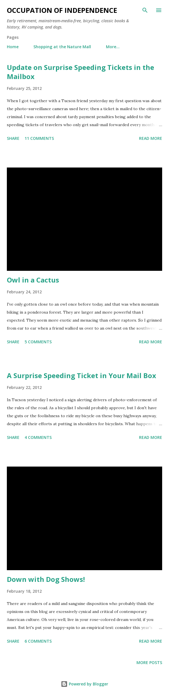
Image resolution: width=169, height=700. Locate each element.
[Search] (145, 10)
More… (113, 46)
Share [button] (13, 138)
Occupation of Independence (62, 10)
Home (13, 46)
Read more (150, 138)
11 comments (39, 138)
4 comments (38, 437)
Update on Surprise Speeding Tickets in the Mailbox (80, 71)
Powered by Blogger (84, 684)
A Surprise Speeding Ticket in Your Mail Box (81, 375)
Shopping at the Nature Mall (62, 46)
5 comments (38, 341)
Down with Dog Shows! (46, 579)
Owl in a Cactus (33, 280)
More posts (149, 662)
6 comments (38, 641)
